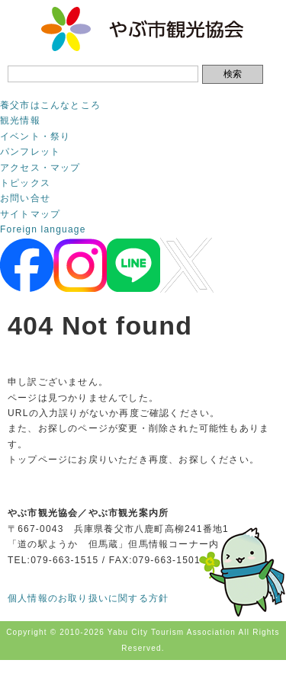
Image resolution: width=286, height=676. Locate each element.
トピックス (25, 183)
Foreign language (43, 229)
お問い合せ (25, 198)
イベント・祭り (35, 136)
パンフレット (30, 151)
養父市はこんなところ (50, 105)
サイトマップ (30, 214)
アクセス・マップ (40, 167)
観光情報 (20, 120)
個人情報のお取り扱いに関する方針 (88, 598)
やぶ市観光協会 (143, 29)
